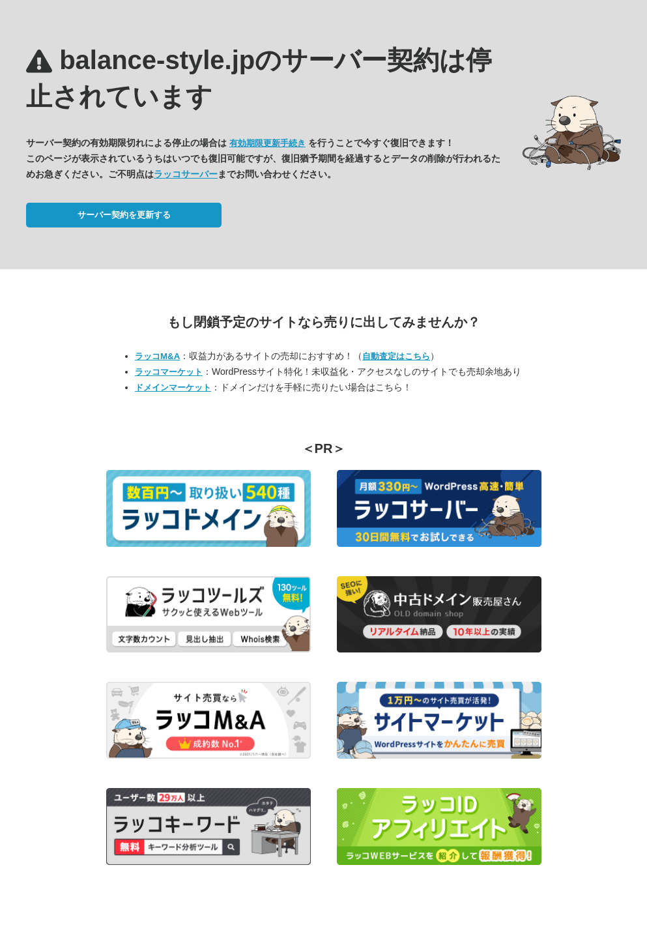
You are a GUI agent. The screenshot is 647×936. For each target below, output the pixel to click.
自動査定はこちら (396, 356)
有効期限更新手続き (267, 143)
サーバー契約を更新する (124, 215)
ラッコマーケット (169, 372)
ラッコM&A (157, 356)
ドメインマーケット (173, 387)
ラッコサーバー (186, 174)
